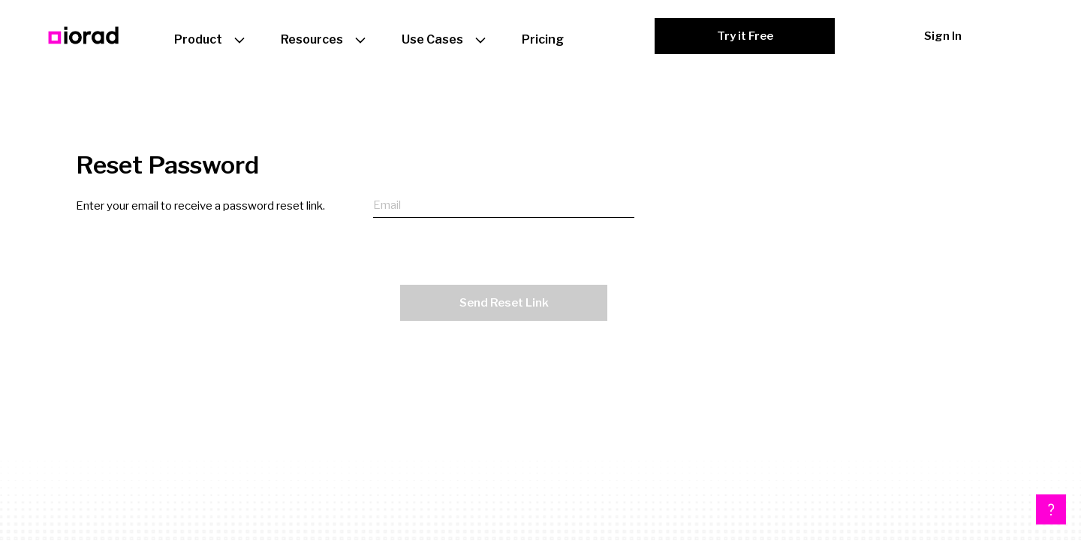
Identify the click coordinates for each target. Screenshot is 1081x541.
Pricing (543, 39)
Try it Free (745, 36)
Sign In (943, 36)
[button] (1051, 509)
